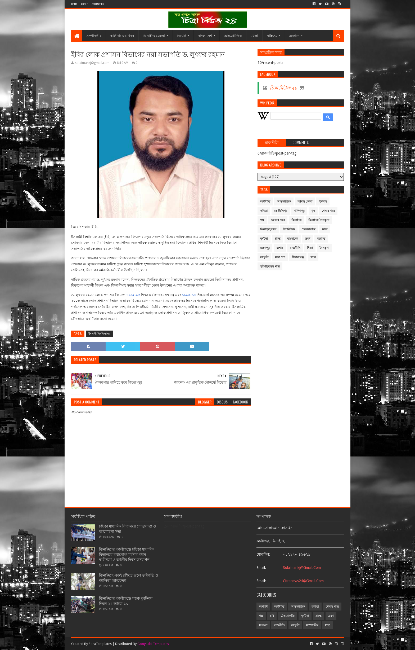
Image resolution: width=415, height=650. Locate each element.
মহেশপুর (265, 248)
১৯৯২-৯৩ (133, 295)
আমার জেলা (304, 201)
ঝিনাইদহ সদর (268, 229)
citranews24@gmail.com (303, 581)
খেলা (254, 35)
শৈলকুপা (324, 248)
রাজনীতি (295, 248)
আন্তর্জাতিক (233, 35)
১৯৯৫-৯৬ (189, 295)
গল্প (262, 220)
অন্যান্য (294, 35)
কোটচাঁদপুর (280, 211)
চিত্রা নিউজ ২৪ (283, 88)
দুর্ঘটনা (264, 238)
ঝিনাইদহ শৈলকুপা (318, 220)
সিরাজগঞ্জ (298, 257)
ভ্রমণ (307, 238)
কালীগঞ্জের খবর (122, 35)
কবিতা (264, 211)
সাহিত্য (272, 35)
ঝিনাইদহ (296, 220)
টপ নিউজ (289, 229)
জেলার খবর (278, 220)
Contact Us (98, 4)
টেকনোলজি (308, 229)
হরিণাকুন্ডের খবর (270, 266)
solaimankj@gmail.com (302, 567)
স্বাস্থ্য (313, 257)
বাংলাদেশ (205, 35)
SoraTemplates (100, 644)
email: (261, 567)
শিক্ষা (310, 248)
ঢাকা (324, 229)
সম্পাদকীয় (94, 35)
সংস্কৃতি (264, 257)
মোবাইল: (263, 554)
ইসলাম (323, 201)
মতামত (321, 238)
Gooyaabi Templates (153, 644)
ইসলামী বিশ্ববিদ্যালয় (99, 333)
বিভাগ (181, 35)
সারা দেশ (280, 257)
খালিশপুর (299, 211)
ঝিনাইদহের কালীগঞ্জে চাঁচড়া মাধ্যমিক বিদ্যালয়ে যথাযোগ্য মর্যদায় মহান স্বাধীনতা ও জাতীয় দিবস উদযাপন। (126, 554)
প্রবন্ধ (277, 238)
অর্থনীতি (265, 201)
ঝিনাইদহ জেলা (154, 35)
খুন (313, 211)
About (84, 4)
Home (74, 4)
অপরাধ (263, 606)
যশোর (279, 248)
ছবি (272, 616)
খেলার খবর (328, 211)
